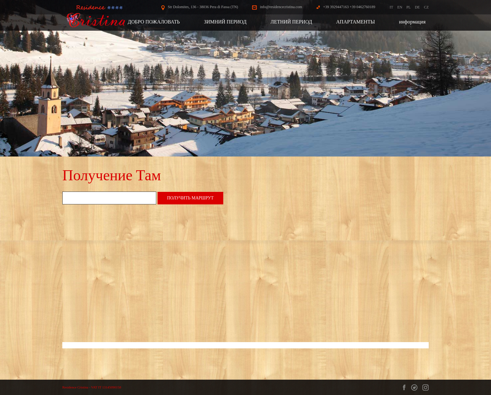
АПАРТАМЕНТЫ (355, 21)
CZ (426, 7)
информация (412, 21)
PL (408, 7)
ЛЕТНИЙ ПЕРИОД (291, 21)
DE (417, 7)
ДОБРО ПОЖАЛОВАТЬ (154, 21)
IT (391, 7)
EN (399, 7)
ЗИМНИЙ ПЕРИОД (225, 21)
